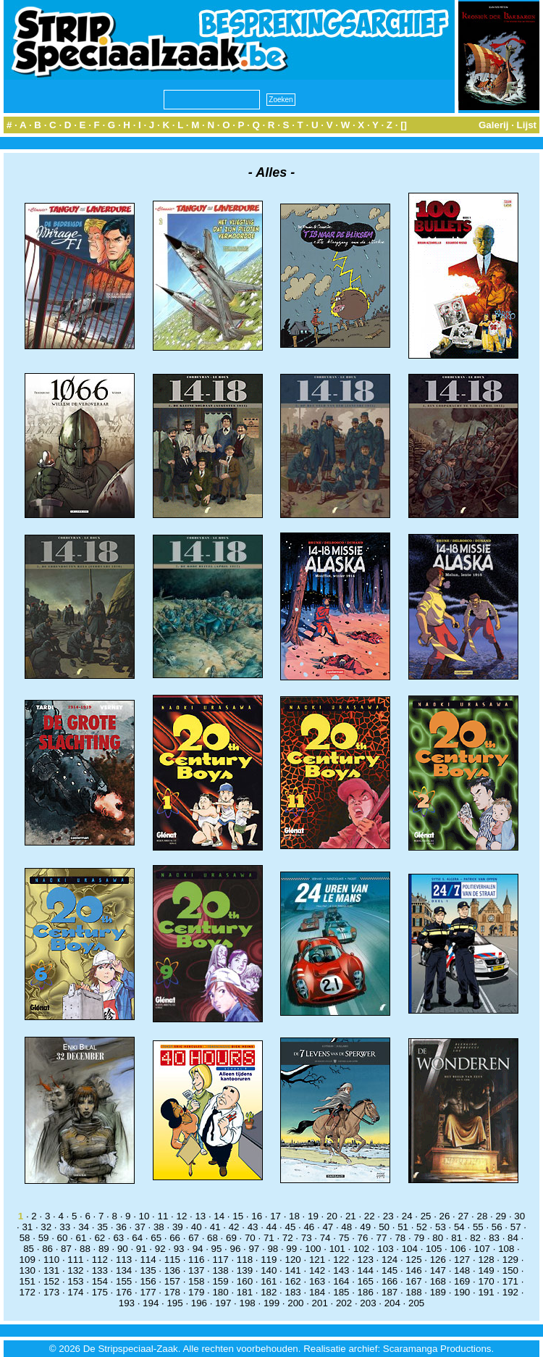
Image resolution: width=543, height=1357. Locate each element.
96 (235, 1248)
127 (462, 1259)
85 (28, 1248)
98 (272, 1248)
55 (478, 1227)
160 (245, 1281)
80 (437, 1237)
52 (421, 1227)
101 (337, 1248)
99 (291, 1248)
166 (389, 1281)
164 (341, 1281)
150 (510, 1270)
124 (389, 1259)
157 (172, 1281)
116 (196, 1259)
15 (237, 1216)
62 (99, 1237)
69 (231, 1237)
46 (308, 1227)
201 (320, 1303)
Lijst (526, 125)
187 (389, 1292)
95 (216, 1248)
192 (510, 1292)
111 (75, 1259)
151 (27, 1281)
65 (156, 1237)
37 (140, 1227)
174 (75, 1292)
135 (148, 1270)
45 (290, 1227)
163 (317, 1281)
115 (172, 1259)
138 (220, 1270)
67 (193, 1237)
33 (64, 1227)
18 (294, 1216)
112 (100, 1259)
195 (174, 1303)
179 (196, 1292)
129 (510, 1259)
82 (475, 1237)
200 (295, 1303)
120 (293, 1259)
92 (160, 1248)
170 (486, 1281)
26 (444, 1216)
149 (486, 1270)
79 (418, 1237)
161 (269, 1281)
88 (85, 1248)
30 (519, 1216)
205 (416, 1303)
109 (27, 1259)
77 (381, 1237)
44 (271, 1227)
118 (245, 1259)
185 (341, 1292)
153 (75, 1281)
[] (403, 125)
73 (306, 1237)
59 (43, 1237)
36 (121, 1227)
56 (497, 1227)
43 (253, 1227)
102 (361, 1248)
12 (181, 1216)
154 (100, 1281)
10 (144, 1216)
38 (158, 1227)
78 (400, 1237)
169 (462, 1281)
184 (317, 1292)
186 (366, 1292)
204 (392, 1303)
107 (482, 1248)
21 (350, 1216)
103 (385, 1248)
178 (172, 1292)
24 (407, 1216)
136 (172, 1270)
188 (413, 1292)
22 (369, 1216)
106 (458, 1248)
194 (151, 1303)
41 (215, 1227)
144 (366, 1270)
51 (402, 1227)
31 (27, 1227)
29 (500, 1216)
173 (51, 1292)
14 (219, 1216)
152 (51, 1281)
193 (127, 1303)
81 (456, 1237)
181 (245, 1292)
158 (196, 1281)
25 (426, 1216)
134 (124, 1270)
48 (346, 1227)
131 (51, 1270)
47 (327, 1227)
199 (271, 1303)
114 (148, 1259)
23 (388, 1216)
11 (163, 1216)
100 (313, 1248)
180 (220, 1292)
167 (413, 1281)
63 (118, 1237)
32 (46, 1227)
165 (366, 1281)
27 (463, 1216)
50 (384, 1227)
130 (27, 1270)
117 (220, 1259)
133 (100, 1270)
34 (83, 1227)
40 (196, 1227)
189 (438, 1292)
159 (220, 1281)
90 (122, 1248)
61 (81, 1237)
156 (148, 1281)
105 (434, 1248)
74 (325, 1237)
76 (363, 1237)
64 (137, 1237)
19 (313, 1216)
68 (212, 1237)
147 (438, 1270)
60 (62, 1237)
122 (341, 1259)
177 (148, 1292)
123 (366, 1259)
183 (293, 1292)
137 (196, 1270)
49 (365, 1227)
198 (248, 1303)
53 (440, 1227)
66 (174, 1237)
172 (27, 1292)
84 (513, 1237)
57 (515, 1227)
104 (410, 1248)
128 (486, 1259)
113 (124, 1259)
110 (51, 1259)
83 (494, 1237)
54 (459, 1227)
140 (269, 1270)
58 (25, 1237)
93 (179, 1248)
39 (177, 1227)
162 (293, 1281)
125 (413, 1259)
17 (275, 1216)
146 (413, 1270)
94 (198, 1248)
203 (368, 1303)
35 (102, 1227)
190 (462, 1292)
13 (200, 1216)
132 (75, 1270)
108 (506, 1248)
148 (462, 1270)
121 (317, 1259)
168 (438, 1281)
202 (344, 1303)
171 (510, 1281)
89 (103, 1248)
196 (199, 1303)
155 (124, 1281)
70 (250, 1237)
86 (47, 1248)
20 (332, 1216)
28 (481, 1216)
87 (66, 1248)
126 (438, 1259)
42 (234, 1227)
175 (100, 1292)
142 (317, 1270)
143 (341, 1270)
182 (269, 1292)
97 (253, 1248)
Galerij (494, 125)
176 (124, 1292)
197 (223, 1303)
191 (486, 1292)
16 (256, 1216)
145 (389, 1270)
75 (344, 1237)
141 (293, 1270)
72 (287, 1237)
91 (141, 1248)
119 (269, 1259)
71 (269, 1237)
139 (245, 1270)
